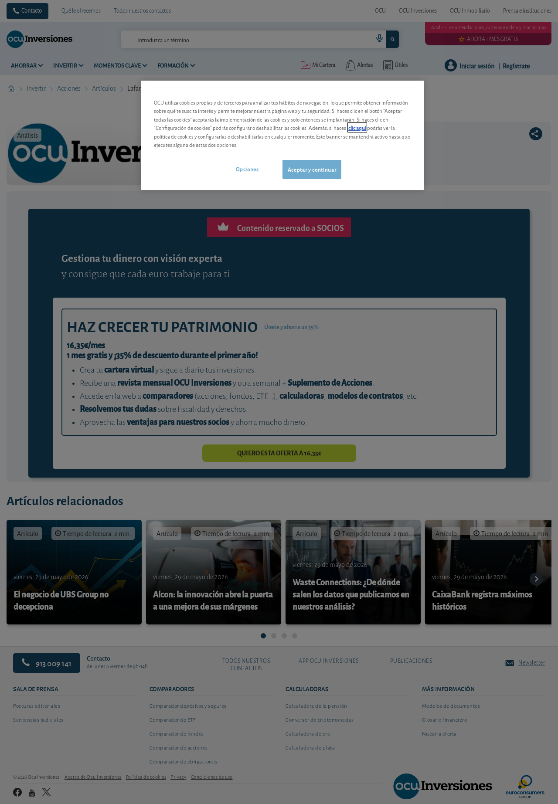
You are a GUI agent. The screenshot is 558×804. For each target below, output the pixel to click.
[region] (282, 135)
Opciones (247, 169)
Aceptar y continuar (312, 169)
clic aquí (357, 127)
